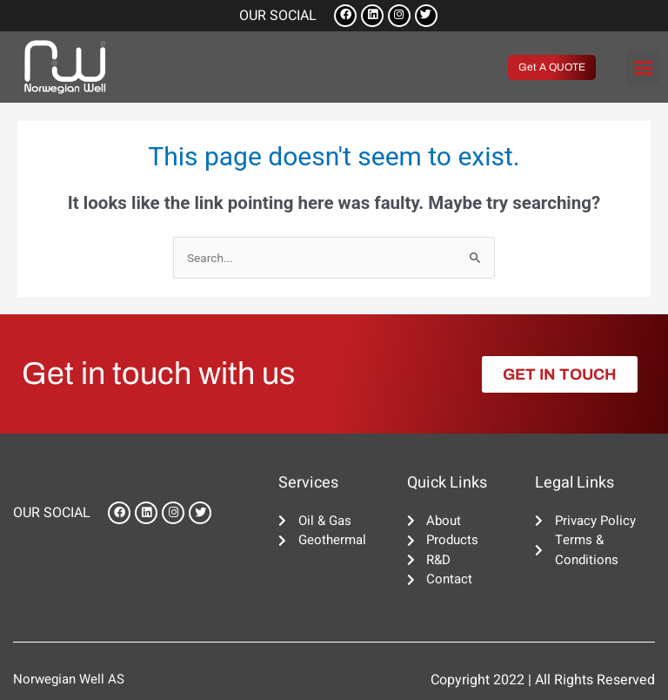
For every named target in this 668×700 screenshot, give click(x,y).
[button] (642, 67)
